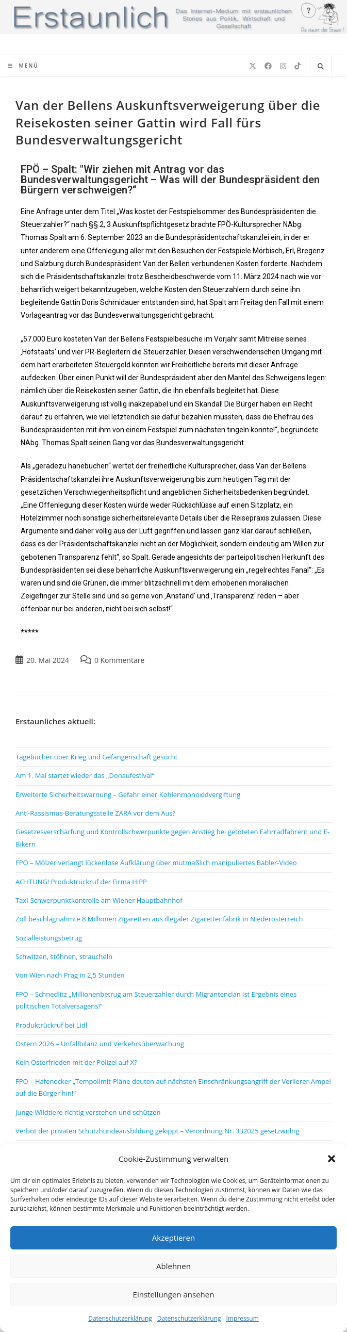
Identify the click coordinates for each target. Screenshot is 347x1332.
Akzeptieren (173, 1237)
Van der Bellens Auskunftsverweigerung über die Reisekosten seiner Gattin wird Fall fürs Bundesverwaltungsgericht (167, 122)
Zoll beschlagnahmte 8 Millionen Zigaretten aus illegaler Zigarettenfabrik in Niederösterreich (159, 918)
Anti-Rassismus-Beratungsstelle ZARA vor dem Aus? (95, 813)
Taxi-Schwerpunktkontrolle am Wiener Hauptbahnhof (99, 900)
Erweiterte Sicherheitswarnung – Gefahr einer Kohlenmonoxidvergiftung (127, 794)
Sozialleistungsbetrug (48, 938)
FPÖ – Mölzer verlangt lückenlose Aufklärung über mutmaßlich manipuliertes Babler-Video (156, 862)
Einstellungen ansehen (173, 1294)
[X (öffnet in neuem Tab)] (252, 66)
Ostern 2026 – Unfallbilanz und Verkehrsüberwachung (99, 1043)
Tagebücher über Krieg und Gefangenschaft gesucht (96, 756)
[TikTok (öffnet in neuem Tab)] (297, 66)
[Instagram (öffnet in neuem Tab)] (283, 66)
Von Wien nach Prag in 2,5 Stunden (70, 975)
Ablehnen (173, 1266)
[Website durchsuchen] (320, 66)
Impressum (242, 1318)
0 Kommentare (119, 660)
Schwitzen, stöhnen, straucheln (63, 956)
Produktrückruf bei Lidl (51, 1025)
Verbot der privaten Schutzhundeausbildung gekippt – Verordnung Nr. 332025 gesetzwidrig (157, 1130)
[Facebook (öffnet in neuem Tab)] (268, 66)
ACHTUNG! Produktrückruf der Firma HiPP (81, 881)
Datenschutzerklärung (120, 1318)
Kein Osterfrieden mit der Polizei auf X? (76, 1062)
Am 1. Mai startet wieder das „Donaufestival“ (84, 775)
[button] (331, 1159)
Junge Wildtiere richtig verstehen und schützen (88, 1112)
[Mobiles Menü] (23, 65)
